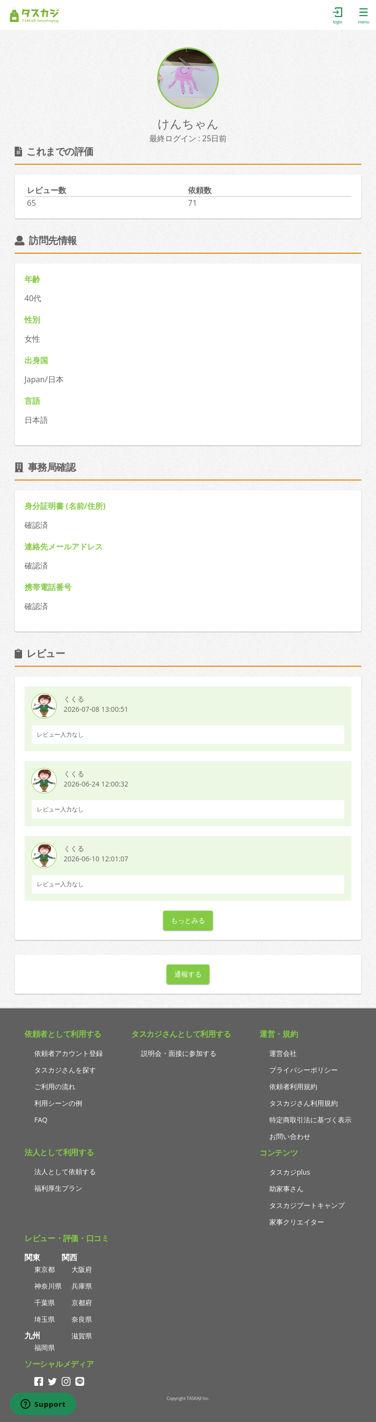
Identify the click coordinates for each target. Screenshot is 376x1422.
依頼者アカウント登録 (68, 1053)
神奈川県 (48, 1286)
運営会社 (283, 1053)
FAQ (40, 1119)
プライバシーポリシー (303, 1069)
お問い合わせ (289, 1136)
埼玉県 (44, 1319)
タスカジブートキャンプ (307, 1205)
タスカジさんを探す (65, 1069)
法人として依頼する (65, 1171)
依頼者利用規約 (293, 1086)
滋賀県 (81, 1335)
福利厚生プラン (58, 1188)
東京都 (44, 1269)
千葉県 (44, 1302)
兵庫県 (81, 1286)
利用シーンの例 (58, 1103)
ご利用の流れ (54, 1086)
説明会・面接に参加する (178, 1053)
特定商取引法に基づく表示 (310, 1119)
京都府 (81, 1302)
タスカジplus (289, 1172)
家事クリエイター (296, 1221)
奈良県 (81, 1319)
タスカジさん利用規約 (303, 1103)
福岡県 (44, 1347)
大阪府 (81, 1269)
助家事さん (286, 1188)
